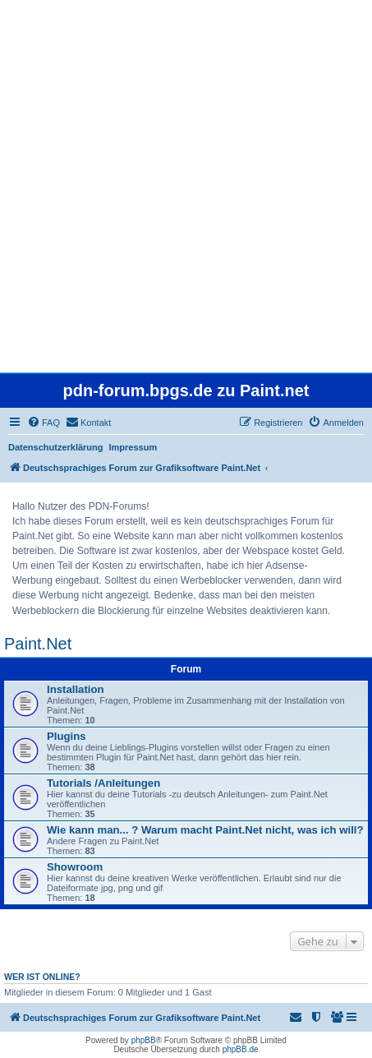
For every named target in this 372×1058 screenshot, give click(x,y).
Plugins (66, 736)
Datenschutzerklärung (55, 447)
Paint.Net (37, 644)
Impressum (133, 447)
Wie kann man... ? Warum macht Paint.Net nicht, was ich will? (205, 830)
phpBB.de (241, 1049)
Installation (75, 689)
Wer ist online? (42, 977)
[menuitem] (43, 422)
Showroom (75, 867)
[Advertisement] (186, 186)
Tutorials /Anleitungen (103, 783)
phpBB (143, 1040)
